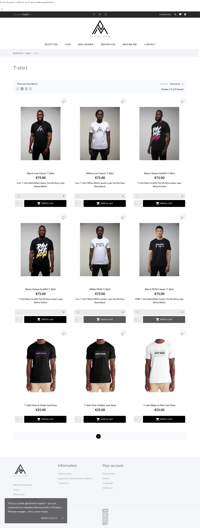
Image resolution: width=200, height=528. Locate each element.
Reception (51, 44)
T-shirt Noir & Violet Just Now (40, 405)
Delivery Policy (65, 473)
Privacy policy (49, 518)
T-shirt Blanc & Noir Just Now (159, 405)
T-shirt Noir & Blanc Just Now (100, 405)
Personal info (108, 473)
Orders (105, 478)
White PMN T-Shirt (99, 289)
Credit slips (107, 483)
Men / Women (85, 44)
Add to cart (45, 203)
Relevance (175, 84)
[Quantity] (19, 203)
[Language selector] (27, 14)
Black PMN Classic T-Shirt (159, 289)
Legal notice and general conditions (75, 478)
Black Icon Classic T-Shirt (40, 173)
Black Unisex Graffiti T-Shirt (159, 173)
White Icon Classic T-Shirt (100, 173)
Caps (68, 44)
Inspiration (108, 44)
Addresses (107, 487)
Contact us (63, 483)
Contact (149, 44)
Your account (113, 465)
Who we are (130, 44)
